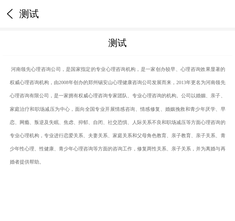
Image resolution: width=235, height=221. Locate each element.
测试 (10, 4)
